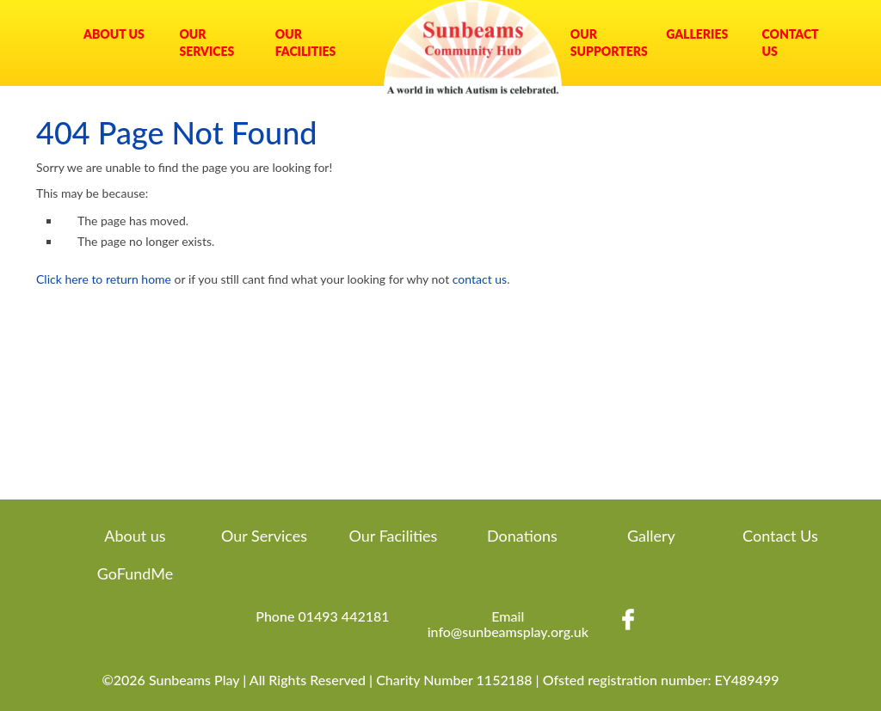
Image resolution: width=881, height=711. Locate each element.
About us (134, 535)
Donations (522, 535)
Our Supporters (605, 42)
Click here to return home (103, 279)
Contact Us (790, 42)
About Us (114, 34)
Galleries (697, 34)
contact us (480, 279)
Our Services (206, 42)
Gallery (651, 535)
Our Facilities (305, 42)
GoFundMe (135, 573)
